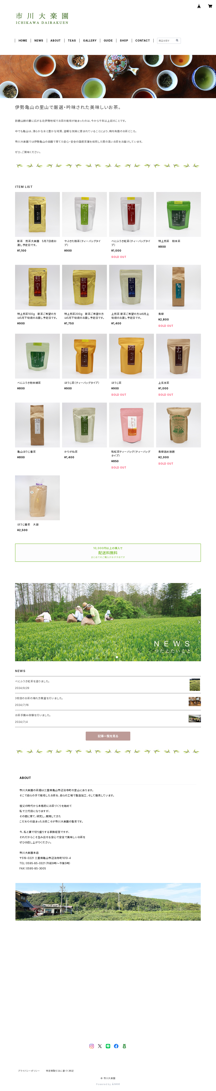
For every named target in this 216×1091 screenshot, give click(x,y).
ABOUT (55, 40)
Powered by (108, 1084)
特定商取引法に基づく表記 (60, 1070)
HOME (23, 40)
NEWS (38, 40)
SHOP (124, 40)
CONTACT (142, 40)
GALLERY (90, 40)
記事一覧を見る (108, 736)
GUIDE (108, 40)
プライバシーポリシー (29, 1070)
